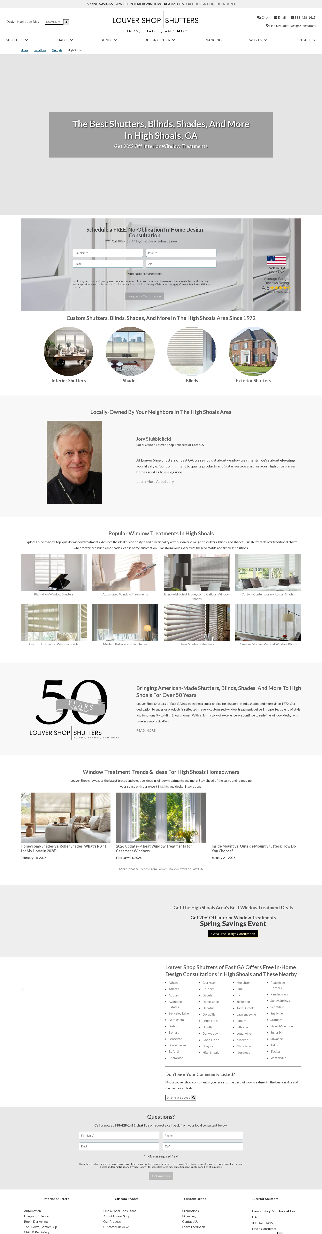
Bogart (174, 1032)
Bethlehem (176, 1019)
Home (24, 50)
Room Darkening (36, 1221)
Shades (64, 40)
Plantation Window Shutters (54, 594)
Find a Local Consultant (119, 1211)
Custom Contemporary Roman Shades (268, 594)
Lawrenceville (246, 1014)
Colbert (208, 989)
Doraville (208, 1014)
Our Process (112, 1221)
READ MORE (145, 730)
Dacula (207, 995)
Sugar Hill (277, 1032)
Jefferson (243, 1001)
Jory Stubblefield (153, 439)
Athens (173, 982)
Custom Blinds (195, 1199)
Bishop (173, 1026)
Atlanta (174, 989)
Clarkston (209, 982)
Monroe (242, 1040)
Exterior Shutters (253, 380)
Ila (238, 995)
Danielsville (210, 1001)
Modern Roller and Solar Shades (125, 644)
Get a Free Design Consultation (233, 934)
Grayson (208, 1046)
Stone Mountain (281, 1026)
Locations (40, 50)
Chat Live (146, 241)
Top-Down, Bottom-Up (40, 1227)
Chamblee (176, 1058)
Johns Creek (245, 1008)
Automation (32, 1211)
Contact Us (190, 1221)
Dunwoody (210, 1033)
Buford (174, 1051)
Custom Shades (127, 1199)
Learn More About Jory (155, 481)
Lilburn (241, 1021)
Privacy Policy (137, 284)
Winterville (278, 1058)
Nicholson (244, 1046)
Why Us (258, 40)
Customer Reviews (116, 1227)
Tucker (275, 1051)
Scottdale (277, 1007)
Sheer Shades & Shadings (197, 644)
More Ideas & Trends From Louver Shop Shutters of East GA (161, 869)
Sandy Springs (280, 1000)
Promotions (190, 1211)
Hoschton (244, 982)
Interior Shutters (69, 380)
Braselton (175, 1039)
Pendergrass (279, 994)
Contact (305, 40)
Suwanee (276, 1039)
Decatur (208, 1008)
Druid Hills (210, 1021)
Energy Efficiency (36, 1216)
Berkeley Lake (179, 1013)
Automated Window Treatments (125, 594)
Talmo (274, 1045)
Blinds (109, 40)
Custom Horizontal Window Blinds (53, 644)
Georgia (57, 50)
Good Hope (210, 1040)
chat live (143, 1125)
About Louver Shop (116, 1216)
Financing (212, 40)
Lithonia (242, 1027)
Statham (276, 1019)
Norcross (243, 1052)
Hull (240, 989)
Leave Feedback (193, 1227)
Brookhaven (177, 1045)
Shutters (17, 40)
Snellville (276, 1013)
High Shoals (210, 1052)
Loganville (244, 1033)
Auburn (174, 995)
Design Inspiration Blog (22, 21)
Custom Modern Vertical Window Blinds (268, 644)
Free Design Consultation (210, 4)
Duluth (207, 1027)
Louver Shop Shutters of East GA (180, 445)
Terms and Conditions (113, 284)
